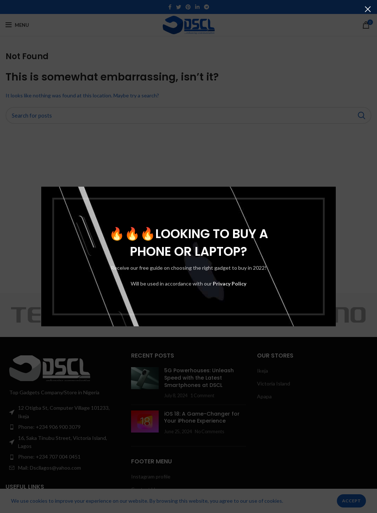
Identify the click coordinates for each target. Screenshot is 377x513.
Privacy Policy (229, 283)
